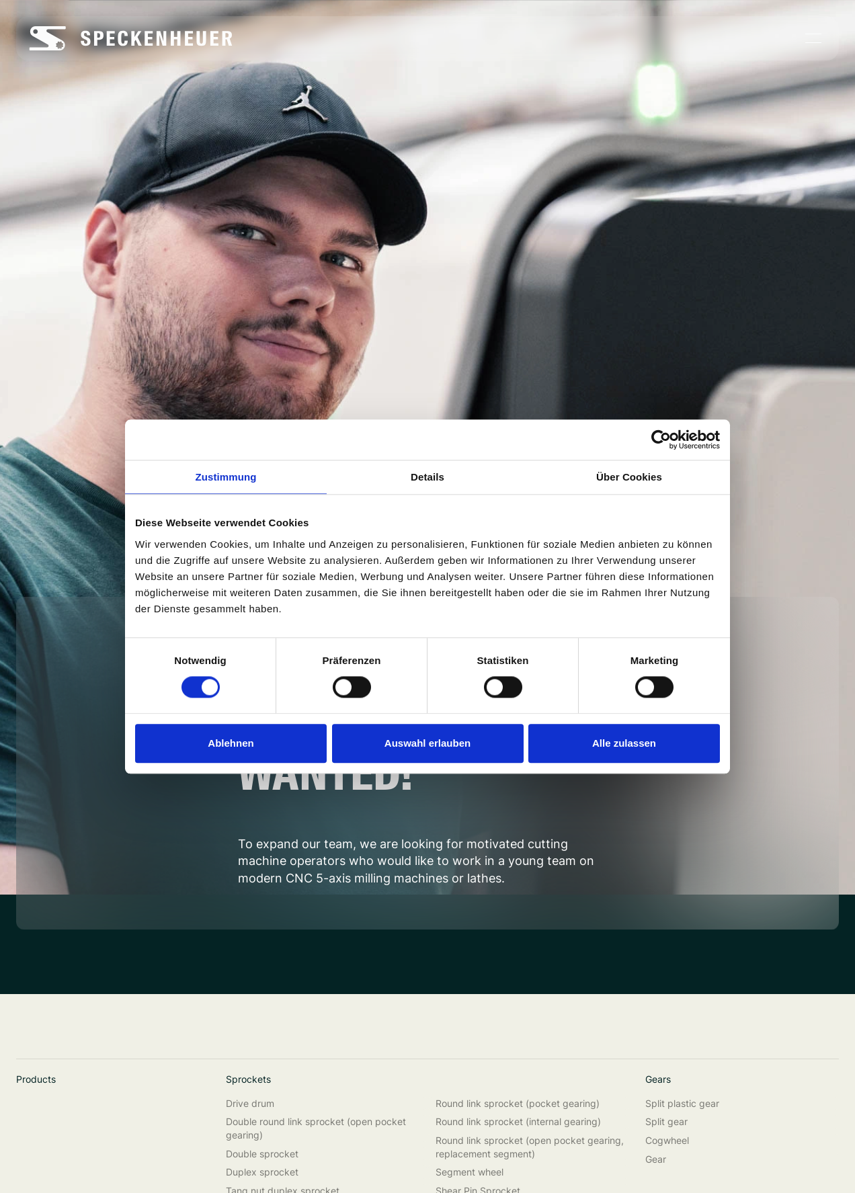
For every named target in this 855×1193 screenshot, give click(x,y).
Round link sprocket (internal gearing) (518, 1121)
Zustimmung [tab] (226, 477)
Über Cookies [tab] (629, 477)
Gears (658, 1079)
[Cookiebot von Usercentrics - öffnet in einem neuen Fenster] (661, 439)
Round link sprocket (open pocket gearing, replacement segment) (530, 1147)
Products (36, 1079)
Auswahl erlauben (427, 743)
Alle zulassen (624, 743)
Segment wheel (469, 1172)
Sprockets (248, 1079)
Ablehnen (230, 743)
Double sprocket (262, 1153)
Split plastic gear (682, 1103)
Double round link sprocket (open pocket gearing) (316, 1128)
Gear (655, 1159)
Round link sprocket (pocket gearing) (518, 1103)
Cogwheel (667, 1140)
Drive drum (250, 1103)
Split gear (666, 1121)
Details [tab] (427, 477)
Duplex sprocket (262, 1172)
